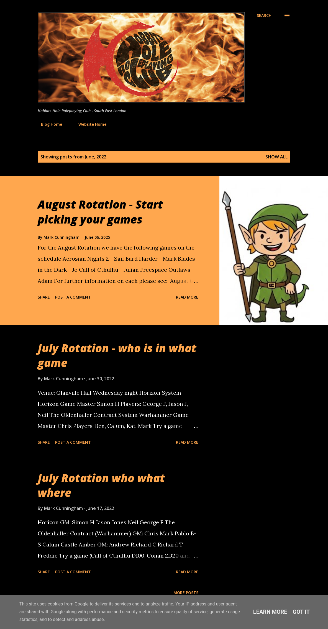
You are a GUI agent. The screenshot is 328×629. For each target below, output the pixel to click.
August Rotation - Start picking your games (100, 212)
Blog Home (48, 124)
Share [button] (44, 297)
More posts (185, 592)
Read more (187, 297)
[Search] (264, 15)
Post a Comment (73, 297)
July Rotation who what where (101, 485)
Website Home (89, 124)
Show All (276, 157)
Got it (301, 612)
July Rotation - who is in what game (117, 355)
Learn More (270, 612)
